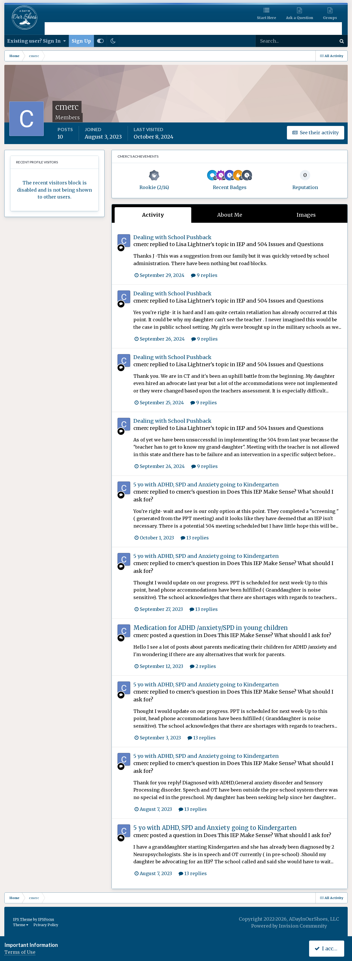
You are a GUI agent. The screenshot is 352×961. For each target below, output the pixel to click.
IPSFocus (46, 919)
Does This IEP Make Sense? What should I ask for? (267, 635)
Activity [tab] (153, 215)
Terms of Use (19, 952)
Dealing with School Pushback (172, 237)
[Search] (277, 41)
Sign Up (81, 41)
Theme (20, 925)
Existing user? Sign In (36, 41)
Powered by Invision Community (289, 926)
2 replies (203, 666)
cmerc (141, 244)
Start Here (266, 18)
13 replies (195, 538)
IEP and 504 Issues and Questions (279, 244)
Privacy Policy (45, 925)
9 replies (204, 275)
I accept (328, 948)
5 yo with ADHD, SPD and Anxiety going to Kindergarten (206, 484)
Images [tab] (306, 215)
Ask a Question (299, 18)
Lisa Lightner (193, 244)
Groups (330, 18)
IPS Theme (22, 919)
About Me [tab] (229, 215)
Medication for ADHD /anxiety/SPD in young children (210, 627)
